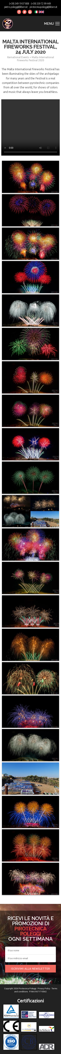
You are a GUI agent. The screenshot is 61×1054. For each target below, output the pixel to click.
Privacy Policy (44, 988)
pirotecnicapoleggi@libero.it (43, 6)
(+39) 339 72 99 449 (41, 3)
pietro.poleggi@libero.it (16, 6)
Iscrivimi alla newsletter (30, 968)
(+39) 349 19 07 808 (19, 3)
